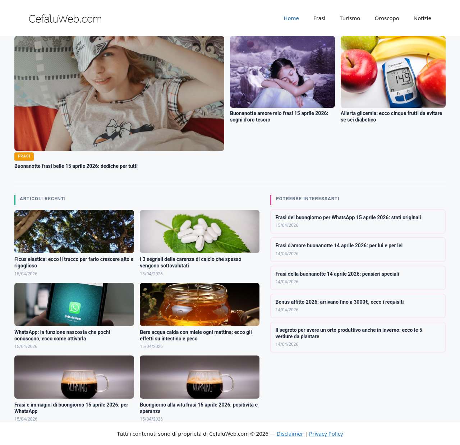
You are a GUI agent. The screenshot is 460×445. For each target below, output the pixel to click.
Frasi (319, 18)
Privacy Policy (326, 433)
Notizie (422, 18)
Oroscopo (386, 18)
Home (291, 18)
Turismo (350, 18)
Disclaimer (290, 433)
